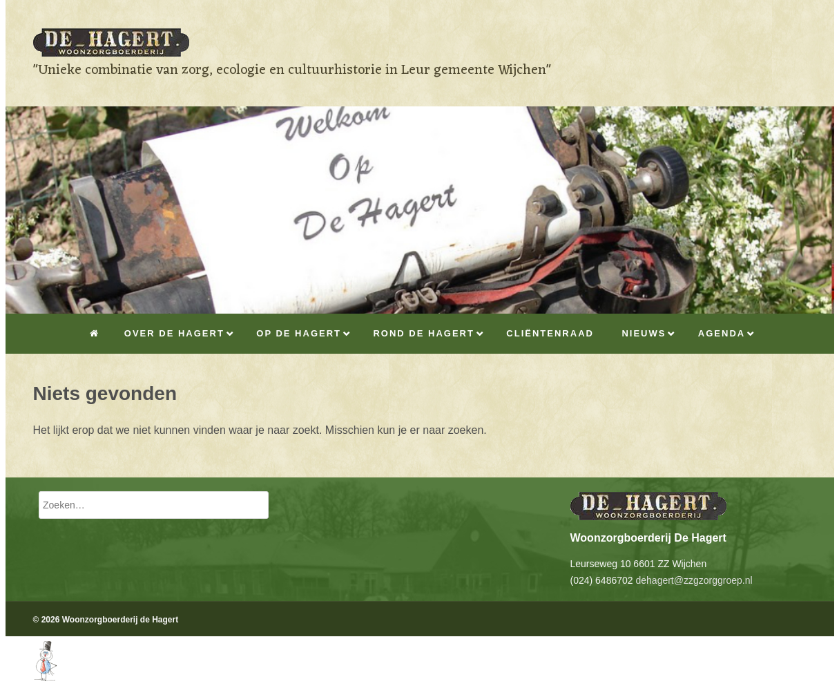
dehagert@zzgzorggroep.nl (693, 580)
